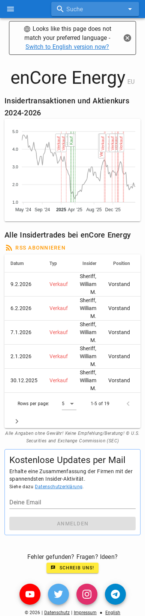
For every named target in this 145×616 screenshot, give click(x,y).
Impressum (85, 612)
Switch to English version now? (67, 46)
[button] (69, 404)
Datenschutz (57, 612)
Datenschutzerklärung (58, 486)
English (112, 612)
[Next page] (17, 421)
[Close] (127, 38)
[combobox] (95, 9)
